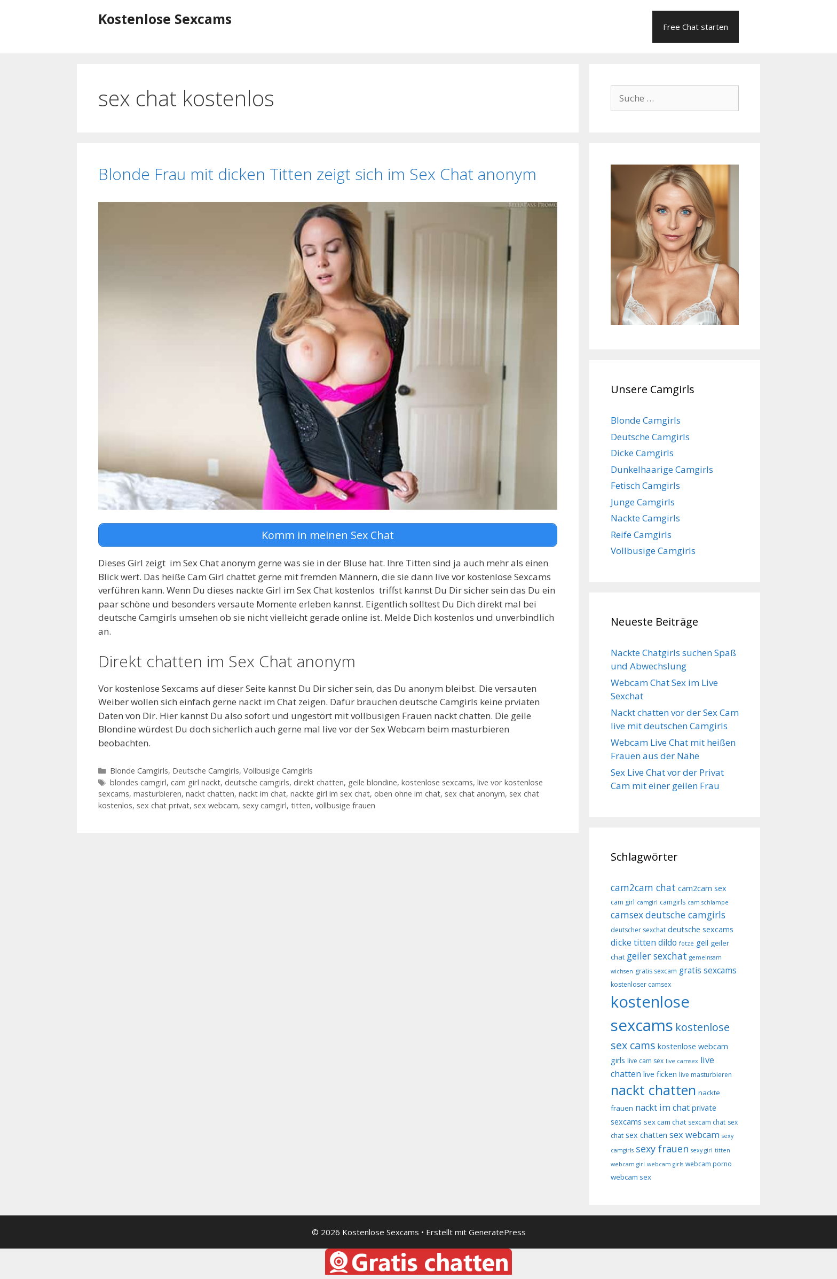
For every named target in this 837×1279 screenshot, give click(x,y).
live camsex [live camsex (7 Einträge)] (682, 1061)
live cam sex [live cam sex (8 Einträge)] (645, 1060)
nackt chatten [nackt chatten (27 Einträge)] (653, 1090)
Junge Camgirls (643, 502)
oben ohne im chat (407, 794)
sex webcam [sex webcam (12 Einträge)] (694, 1135)
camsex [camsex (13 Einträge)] (627, 914)
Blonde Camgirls (139, 770)
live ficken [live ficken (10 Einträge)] (660, 1074)
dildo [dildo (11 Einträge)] (667, 942)
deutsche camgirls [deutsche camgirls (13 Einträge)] (685, 914)
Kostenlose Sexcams (165, 19)
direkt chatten (319, 782)
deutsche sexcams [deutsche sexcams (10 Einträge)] (700, 929)
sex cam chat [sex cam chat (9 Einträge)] (665, 1122)
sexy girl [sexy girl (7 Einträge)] (702, 1150)
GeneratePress (497, 1232)
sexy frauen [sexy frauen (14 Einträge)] (662, 1148)
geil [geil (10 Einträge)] (702, 943)
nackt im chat (262, 794)
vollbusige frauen (345, 805)
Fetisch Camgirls (645, 485)
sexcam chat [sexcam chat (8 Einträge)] (706, 1122)
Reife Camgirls (641, 534)
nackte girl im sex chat (330, 794)
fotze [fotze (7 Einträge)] (686, 943)
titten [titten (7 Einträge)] (722, 1150)
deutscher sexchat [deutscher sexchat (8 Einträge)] (638, 929)
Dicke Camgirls (642, 453)
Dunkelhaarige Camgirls (662, 469)
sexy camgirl (264, 805)
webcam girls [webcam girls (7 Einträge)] (665, 1164)
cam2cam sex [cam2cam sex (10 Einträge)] (702, 888)
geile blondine (372, 782)
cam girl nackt (195, 782)
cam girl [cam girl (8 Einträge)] (623, 902)
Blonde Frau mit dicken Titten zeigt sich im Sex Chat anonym (317, 174)
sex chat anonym (475, 794)
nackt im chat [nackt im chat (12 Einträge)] (662, 1107)
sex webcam (216, 805)
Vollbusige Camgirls (278, 770)
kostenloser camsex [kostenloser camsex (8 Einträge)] (641, 984)
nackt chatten (210, 794)
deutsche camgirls (257, 782)
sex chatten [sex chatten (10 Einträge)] (646, 1135)
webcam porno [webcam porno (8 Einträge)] (708, 1163)
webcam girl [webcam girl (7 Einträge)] (628, 1164)
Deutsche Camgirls (205, 770)
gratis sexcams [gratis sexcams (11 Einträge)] (708, 970)
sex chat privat (163, 805)
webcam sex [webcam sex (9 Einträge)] (631, 1177)
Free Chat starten (695, 26)
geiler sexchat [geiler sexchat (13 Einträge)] (657, 955)
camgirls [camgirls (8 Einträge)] (672, 902)
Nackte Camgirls (645, 518)
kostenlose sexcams (437, 782)
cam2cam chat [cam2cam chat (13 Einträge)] (643, 887)
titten (301, 805)
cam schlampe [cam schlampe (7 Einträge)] (708, 902)
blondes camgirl (138, 782)
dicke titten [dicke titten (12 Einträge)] (633, 942)
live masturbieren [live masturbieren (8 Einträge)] (705, 1074)
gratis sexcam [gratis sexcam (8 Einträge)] (656, 971)
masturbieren (157, 794)
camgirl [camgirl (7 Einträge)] (647, 902)
